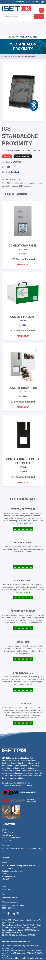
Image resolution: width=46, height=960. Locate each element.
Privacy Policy (7, 818)
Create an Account (23, 2)
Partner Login (38, 2)
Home (4, 42)
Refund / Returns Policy (11, 823)
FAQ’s (4, 815)
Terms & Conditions (9, 821)
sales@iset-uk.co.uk (10, 883)
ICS (8, 153)
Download (15, 158)
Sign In (7, 142)
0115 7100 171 (8, 875)
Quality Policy (7, 826)
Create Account (23, 142)
